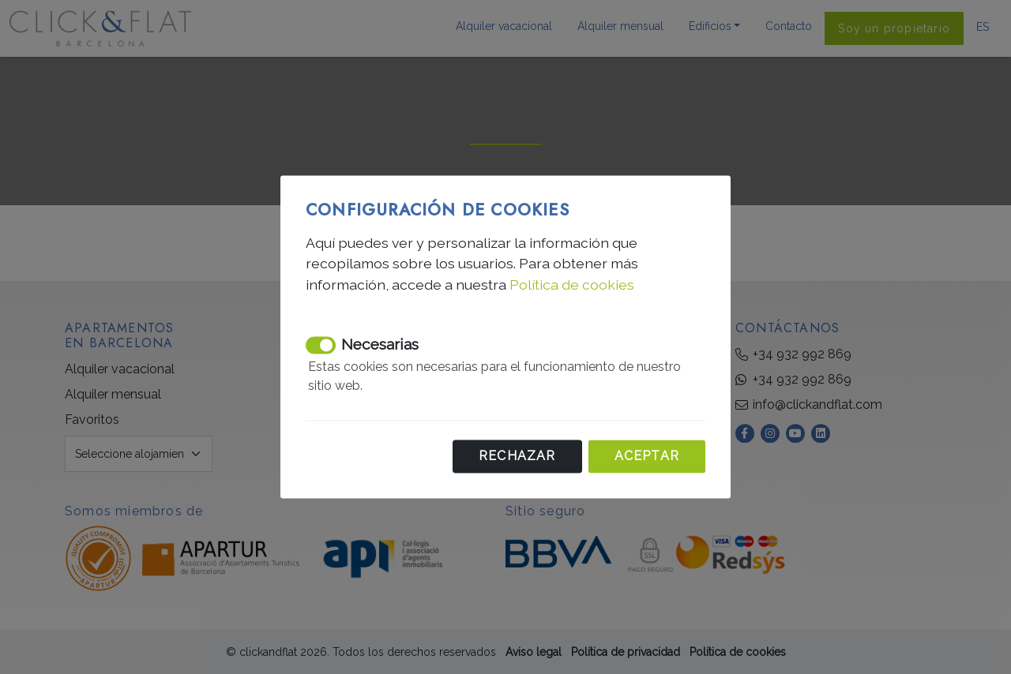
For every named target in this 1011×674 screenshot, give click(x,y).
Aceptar (646, 456)
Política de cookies (571, 284)
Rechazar (517, 456)
